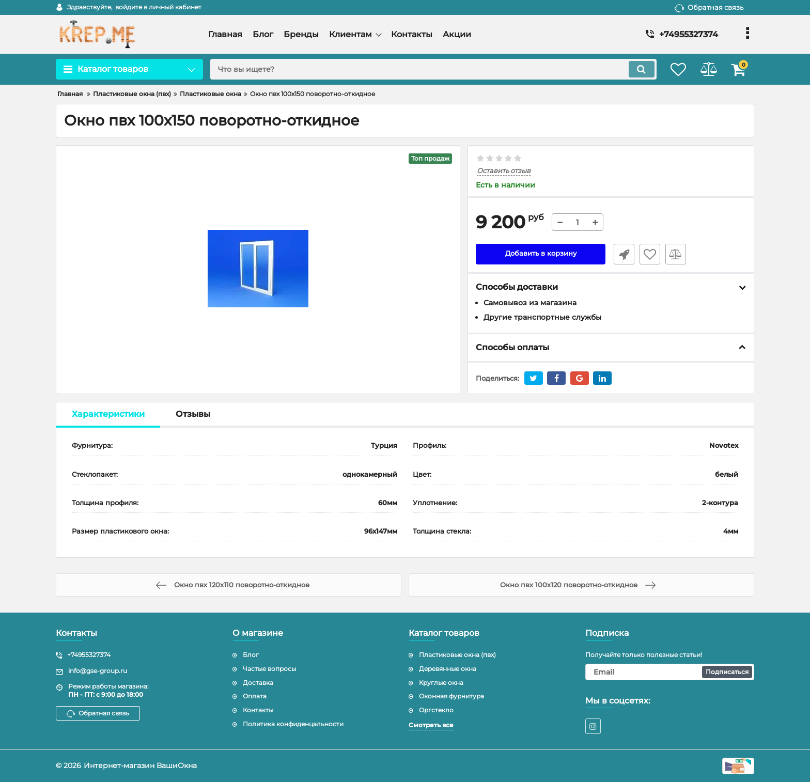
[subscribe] (670, 672)
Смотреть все (431, 725)
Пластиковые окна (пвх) (457, 655)
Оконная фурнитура (451, 696)
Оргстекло (436, 710)
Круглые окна (441, 682)
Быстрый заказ (621, 254)
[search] (424, 69)
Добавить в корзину (541, 254)
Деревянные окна (447, 668)
